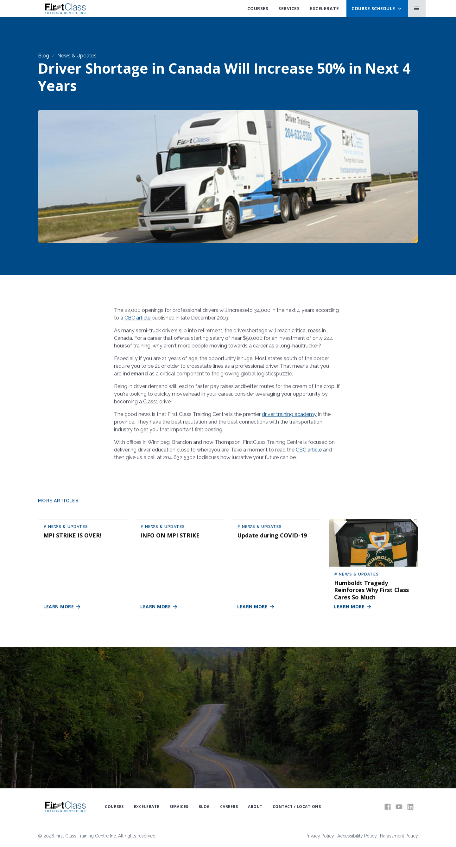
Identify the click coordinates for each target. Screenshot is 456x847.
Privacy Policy (320, 835)
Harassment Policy (399, 835)
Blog (43, 56)
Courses (258, 8)
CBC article (138, 321)
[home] (65, 8)
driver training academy (289, 418)
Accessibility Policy (357, 835)
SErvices (289, 8)
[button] (377, 8)
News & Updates (77, 56)
